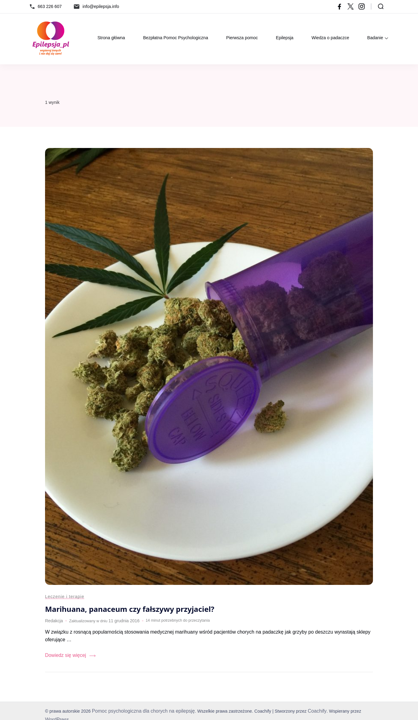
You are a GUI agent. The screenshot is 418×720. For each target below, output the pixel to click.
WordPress (360, 713)
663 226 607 (50, 6)
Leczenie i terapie (63, 601)
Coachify (305, 713)
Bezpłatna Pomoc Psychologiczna (175, 37)
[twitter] (351, 6)
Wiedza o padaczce (330, 37)
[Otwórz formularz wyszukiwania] (381, 6)
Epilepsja (284, 37)
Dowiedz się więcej (63, 658)
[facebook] (339, 6)
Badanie (375, 37)
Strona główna (111, 37)
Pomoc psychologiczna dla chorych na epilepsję (138, 713)
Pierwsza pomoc (242, 37)
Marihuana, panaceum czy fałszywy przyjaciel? (133, 613)
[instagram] (362, 6)
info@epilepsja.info (100, 6)
